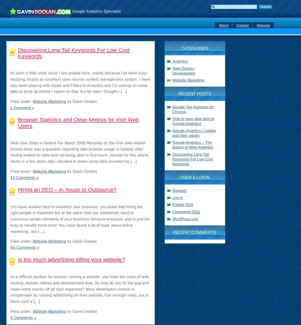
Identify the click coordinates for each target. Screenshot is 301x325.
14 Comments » (24, 178)
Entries (182, 205)
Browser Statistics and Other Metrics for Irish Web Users (78, 123)
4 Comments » (23, 318)
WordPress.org (185, 219)
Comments (186, 212)
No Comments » (24, 248)
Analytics (180, 61)
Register (179, 191)
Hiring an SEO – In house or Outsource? (67, 189)
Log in (177, 198)
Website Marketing (49, 102)
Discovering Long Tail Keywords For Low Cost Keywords (74, 53)
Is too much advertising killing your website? (71, 259)
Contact (242, 25)
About (223, 25)
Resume (263, 25)
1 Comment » (22, 108)
